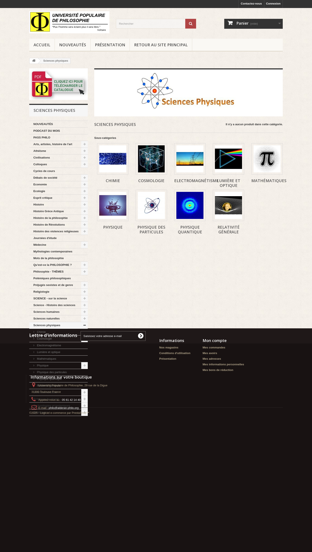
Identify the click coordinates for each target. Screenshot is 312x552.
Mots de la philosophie (48, 258)
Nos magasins (168, 452)
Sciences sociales (45, 392)
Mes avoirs (210, 458)
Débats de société (45, 177)
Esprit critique (42, 197)
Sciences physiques (46, 325)
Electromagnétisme (48, 345)
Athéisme (39, 150)
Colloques (40, 164)
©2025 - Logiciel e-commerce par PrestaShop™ (59, 540)
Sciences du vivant (46, 399)
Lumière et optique (48, 352)
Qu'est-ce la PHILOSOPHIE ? (52, 264)
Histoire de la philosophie (50, 218)
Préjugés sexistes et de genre (53, 285)
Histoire (38, 204)
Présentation (110, 44)
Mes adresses (212, 463)
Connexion (273, 3)
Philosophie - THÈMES (48, 271)
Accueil (42, 44)
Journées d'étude (45, 238)
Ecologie (39, 191)
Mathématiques (46, 358)
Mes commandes (214, 452)
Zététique (39, 412)
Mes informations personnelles (223, 469)
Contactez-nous (251, 3)
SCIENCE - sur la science (50, 298)
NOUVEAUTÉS (72, 44)
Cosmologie (44, 338)
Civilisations (41, 157)
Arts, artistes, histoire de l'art (52, 144)
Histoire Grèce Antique (48, 211)
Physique (42, 365)
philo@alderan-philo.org (64, 523)
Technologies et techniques (51, 405)
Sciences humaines (46, 311)
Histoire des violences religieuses (56, 231)
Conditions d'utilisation (174, 458)
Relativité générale (48, 385)
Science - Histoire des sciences (54, 305)
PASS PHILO (41, 137)
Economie (40, 184)
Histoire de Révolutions (49, 224)
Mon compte (215, 445)
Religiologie (41, 291)
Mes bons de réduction (218, 475)
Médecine (39, 244)
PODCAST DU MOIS (46, 130)
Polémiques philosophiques (52, 278)
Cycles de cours (44, 171)
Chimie (41, 332)
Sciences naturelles (46, 318)
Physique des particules (51, 372)
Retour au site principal (161, 44)
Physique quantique (49, 378)
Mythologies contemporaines (52, 251)
